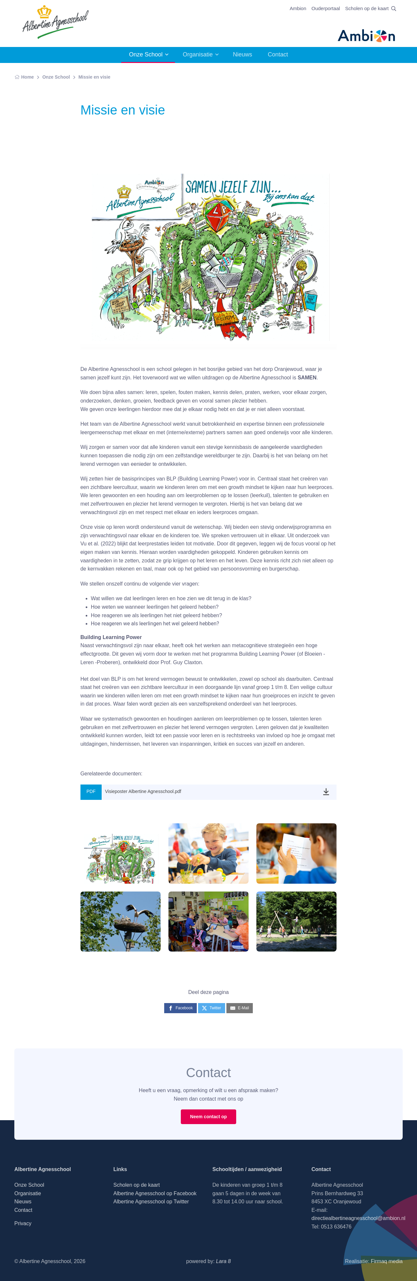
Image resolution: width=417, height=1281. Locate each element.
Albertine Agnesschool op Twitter (151, 1201)
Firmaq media (387, 1261)
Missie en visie (94, 77)
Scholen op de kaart (367, 8)
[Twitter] (211, 1008)
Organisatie (198, 54)
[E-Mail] (239, 1008)
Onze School (146, 54)
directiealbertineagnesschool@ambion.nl (358, 1218)
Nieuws (242, 54)
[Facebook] (180, 1008)
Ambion (298, 8)
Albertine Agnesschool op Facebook (154, 1193)
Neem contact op (208, 1116)
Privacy (22, 1223)
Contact (278, 54)
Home (24, 77)
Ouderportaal (325, 8)
